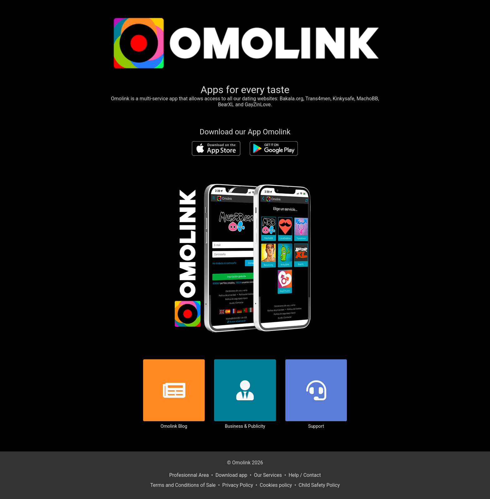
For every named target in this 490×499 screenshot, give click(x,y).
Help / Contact (304, 475)
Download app (231, 475)
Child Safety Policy (319, 485)
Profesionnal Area (189, 475)
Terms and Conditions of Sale (183, 485)
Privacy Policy (237, 485)
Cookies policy (276, 485)
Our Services (268, 475)
